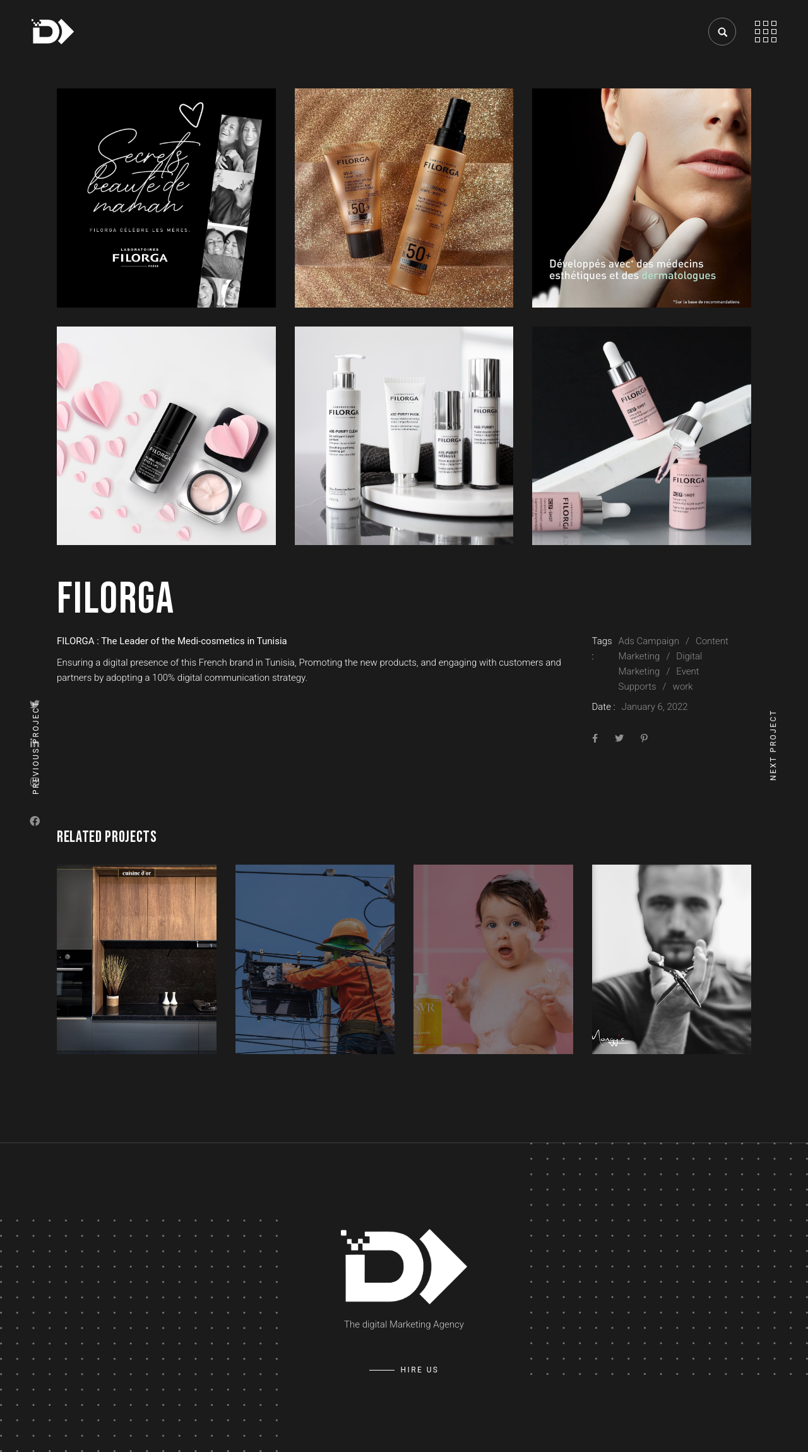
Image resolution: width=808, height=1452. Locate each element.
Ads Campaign (649, 641)
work (683, 686)
